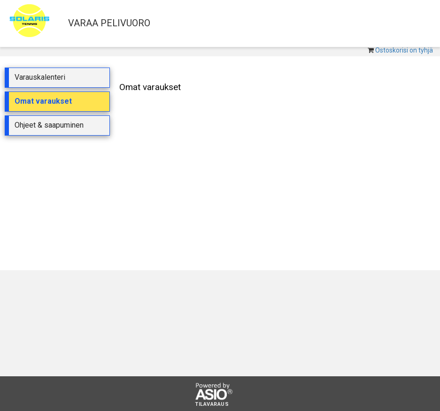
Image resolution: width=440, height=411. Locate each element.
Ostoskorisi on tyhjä (404, 50)
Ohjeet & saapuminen (49, 125)
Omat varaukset (43, 101)
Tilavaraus (212, 404)
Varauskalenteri (40, 77)
